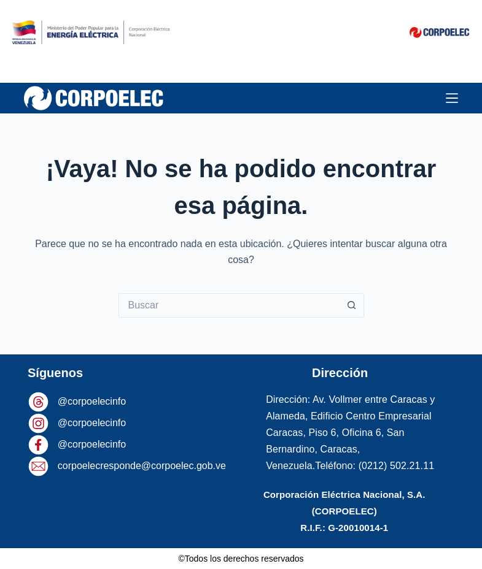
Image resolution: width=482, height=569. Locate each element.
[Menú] (452, 98)
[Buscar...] (229, 305)
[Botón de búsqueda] (352, 305)
